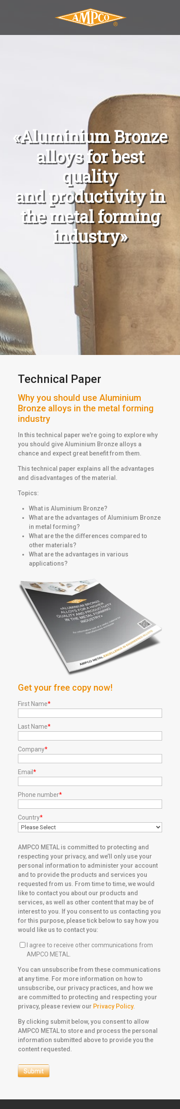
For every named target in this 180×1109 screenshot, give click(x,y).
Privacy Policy (113, 1006)
